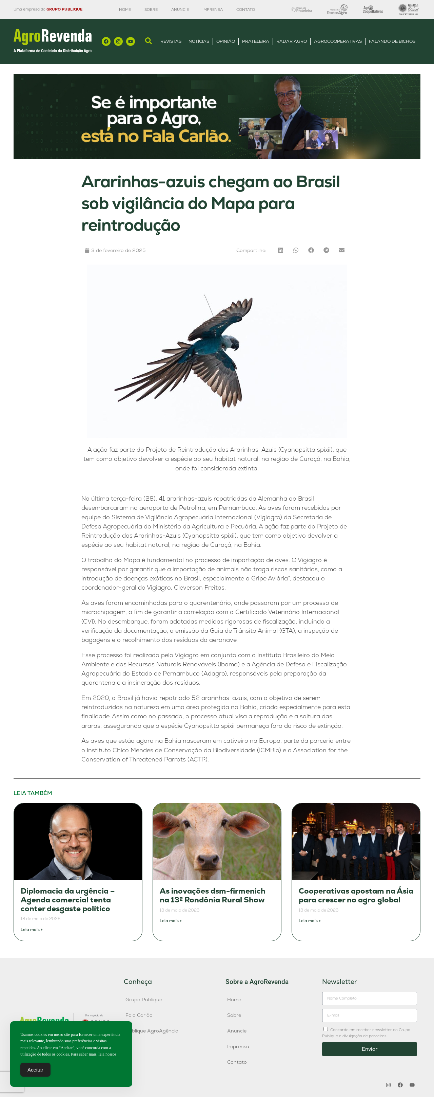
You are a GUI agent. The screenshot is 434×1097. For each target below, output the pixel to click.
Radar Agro (291, 41)
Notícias (199, 41)
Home (125, 9)
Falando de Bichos (392, 41)
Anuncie (180, 9)
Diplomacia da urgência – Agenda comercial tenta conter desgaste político (68, 899)
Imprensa (212, 9)
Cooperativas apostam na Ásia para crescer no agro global (356, 895)
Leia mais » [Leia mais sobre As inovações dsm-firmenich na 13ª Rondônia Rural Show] (171, 920)
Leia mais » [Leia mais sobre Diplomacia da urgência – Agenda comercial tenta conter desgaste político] (32, 929)
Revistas (170, 41)
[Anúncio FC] (217, 157)
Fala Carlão (139, 1015)
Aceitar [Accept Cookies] (35, 1071)
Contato (245, 9)
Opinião (225, 41)
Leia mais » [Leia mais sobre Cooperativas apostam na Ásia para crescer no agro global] (310, 920)
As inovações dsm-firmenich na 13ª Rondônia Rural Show (212, 895)
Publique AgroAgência (151, 1031)
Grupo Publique (143, 999)
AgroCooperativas (338, 41)
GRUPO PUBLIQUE (64, 9)
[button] (280, 250)
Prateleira (255, 41)
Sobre (151, 9)
